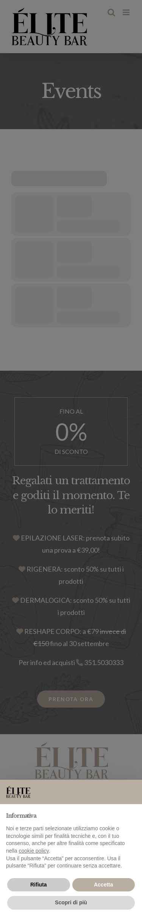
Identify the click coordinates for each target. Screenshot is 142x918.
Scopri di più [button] (71, 902)
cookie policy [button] (33, 851)
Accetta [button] (103, 885)
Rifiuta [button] (38, 885)
